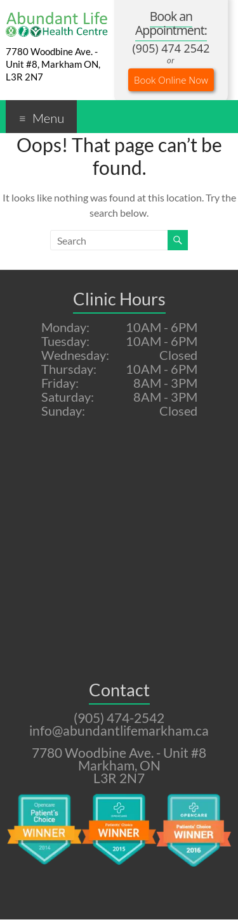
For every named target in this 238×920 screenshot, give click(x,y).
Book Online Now (171, 79)
